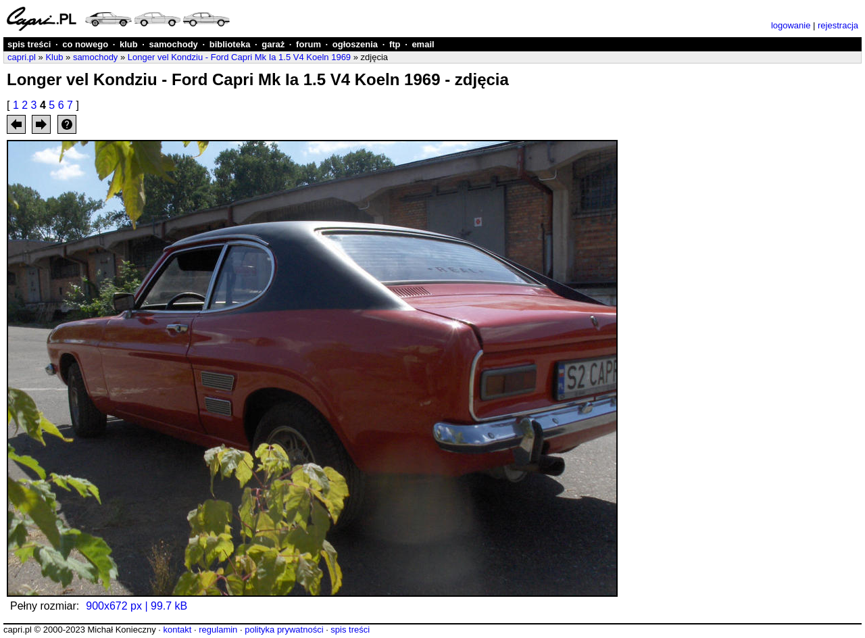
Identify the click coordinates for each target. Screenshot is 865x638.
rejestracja (838, 25)
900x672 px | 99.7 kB (136, 606)
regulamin (218, 629)
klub (129, 44)
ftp (395, 44)
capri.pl (21, 57)
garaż (273, 44)
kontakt (177, 629)
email (423, 44)
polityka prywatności (284, 629)
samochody (173, 44)
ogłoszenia (355, 44)
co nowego (85, 44)
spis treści (29, 44)
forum (308, 44)
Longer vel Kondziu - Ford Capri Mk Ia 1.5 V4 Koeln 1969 (239, 57)
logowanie (791, 25)
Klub (54, 57)
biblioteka (230, 44)
